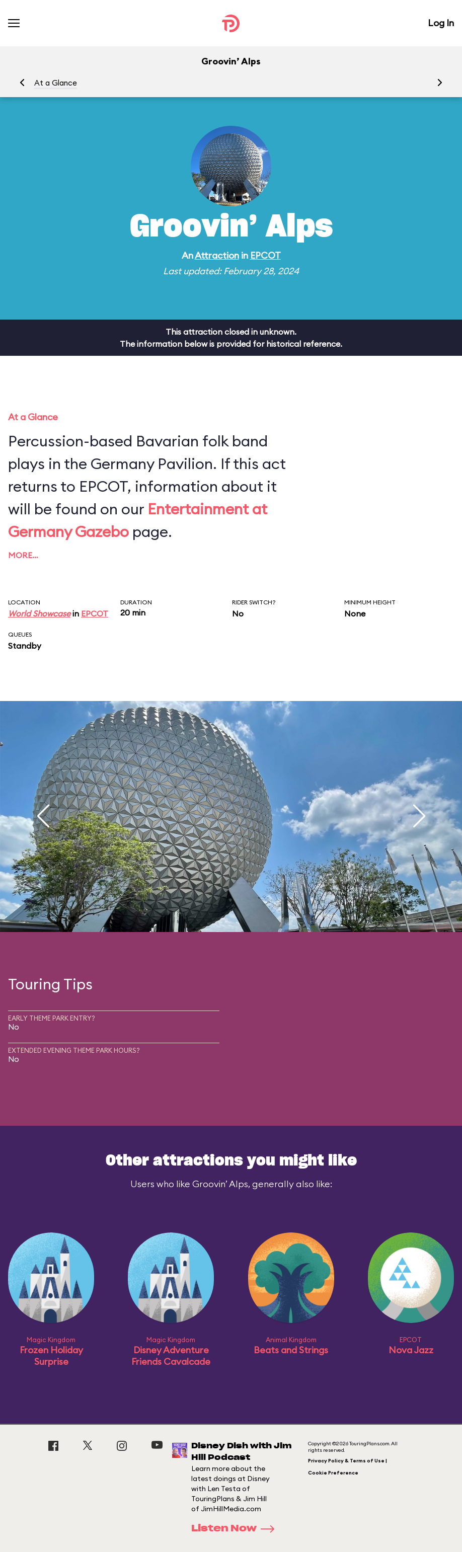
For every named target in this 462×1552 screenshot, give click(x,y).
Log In (441, 23)
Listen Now (236, 1528)
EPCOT (265, 255)
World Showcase (39, 613)
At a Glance (55, 83)
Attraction (217, 255)
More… (23, 555)
